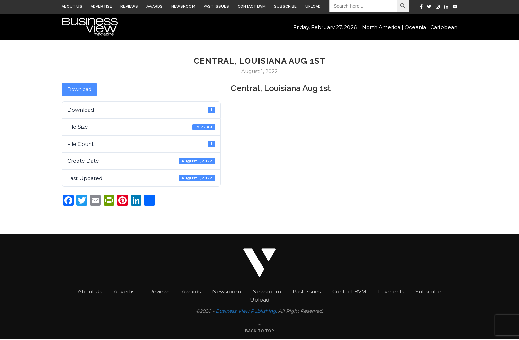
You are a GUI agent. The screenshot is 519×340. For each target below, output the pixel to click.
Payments (391, 291)
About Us (72, 6)
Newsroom (183, 6)
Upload (313, 6)
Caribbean (443, 27)
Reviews (129, 6)
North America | (382, 27)
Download (79, 89)
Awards (154, 6)
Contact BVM (252, 6)
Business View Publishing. (247, 311)
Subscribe (285, 6)
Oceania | (417, 27)
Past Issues (216, 6)
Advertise (101, 6)
